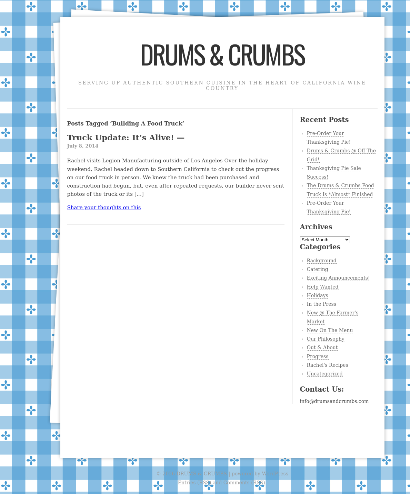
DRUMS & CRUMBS (222, 53)
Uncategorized (325, 373)
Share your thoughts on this (104, 207)
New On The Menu (330, 330)
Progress (318, 356)
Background (322, 260)
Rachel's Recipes (327, 365)
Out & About (322, 347)
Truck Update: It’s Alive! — (175, 141)
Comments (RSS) (244, 482)
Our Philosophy (325, 339)
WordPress (275, 473)
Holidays (317, 295)
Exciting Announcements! (338, 278)
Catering (317, 269)
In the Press (321, 304)
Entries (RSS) (194, 482)
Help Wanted (323, 287)
